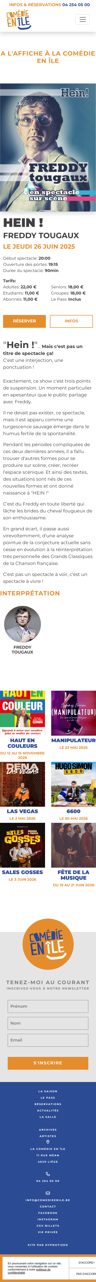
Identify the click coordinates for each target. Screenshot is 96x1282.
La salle (48, 1117)
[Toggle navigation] (83, 19)
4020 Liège (48, 1161)
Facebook (48, 1213)
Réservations (48, 1104)
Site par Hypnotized (48, 1245)
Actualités (48, 1110)
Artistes (48, 1136)
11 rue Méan (48, 1155)
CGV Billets (48, 1225)
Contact (48, 1206)
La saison (48, 1091)
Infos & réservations (49, 5)
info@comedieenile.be (48, 1200)
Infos (71, 321)
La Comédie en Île (48, 1149)
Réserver (24, 321)
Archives (48, 1129)
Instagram (48, 1219)
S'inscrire (48, 1063)
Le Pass (48, 1097)
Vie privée (48, 1232)
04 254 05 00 (48, 1181)
